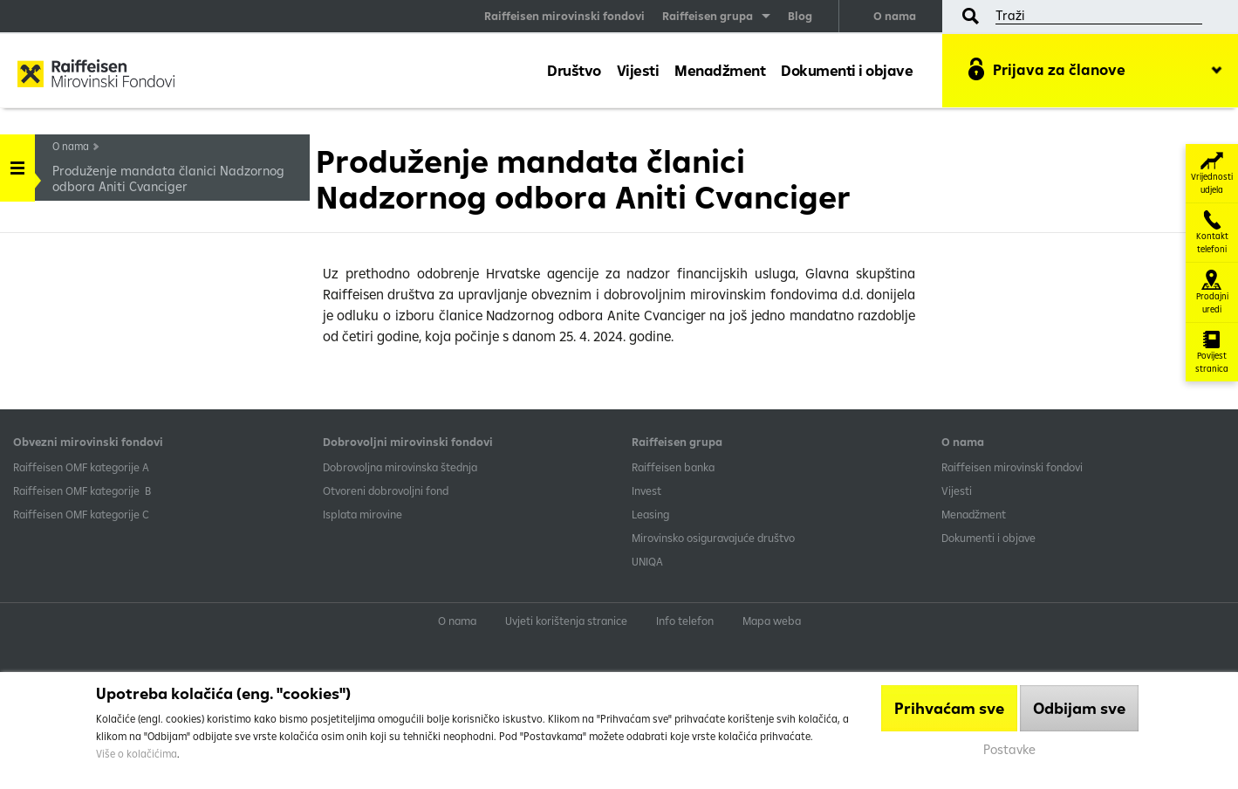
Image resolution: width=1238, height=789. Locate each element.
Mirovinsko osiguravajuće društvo (714, 538)
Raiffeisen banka (673, 467)
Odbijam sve (1079, 708)
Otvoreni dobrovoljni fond (385, 490)
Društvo (574, 70)
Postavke (1009, 749)
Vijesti (638, 70)
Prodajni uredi (1212, 292)
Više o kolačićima (136, 753)
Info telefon (685, 621)
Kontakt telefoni (1212, 232)
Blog (800, 16)
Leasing (650, 514)
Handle (17, 162)
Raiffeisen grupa (707, 16)
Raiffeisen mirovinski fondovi (564, 16)
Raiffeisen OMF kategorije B (82, 490)
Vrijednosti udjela (1212, 173)
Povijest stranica (1211, 352)
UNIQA (647, 561)
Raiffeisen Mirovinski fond (95, 75)
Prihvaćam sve (949, 708)
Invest (646, 490)
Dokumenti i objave (847, 70)
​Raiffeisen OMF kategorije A (81, 467)
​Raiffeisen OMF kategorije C (81, 514)
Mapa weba (771, 621)
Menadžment (719, 70)
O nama (894, 16)
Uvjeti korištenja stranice (566, 621)
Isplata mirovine (362, 514)
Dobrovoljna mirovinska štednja (400, 467)
